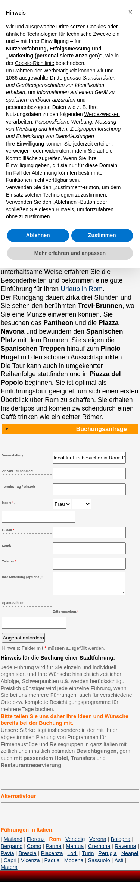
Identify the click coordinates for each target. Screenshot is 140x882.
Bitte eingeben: (65, 616)
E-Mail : (8, 530)
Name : (8, 502)
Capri (10, 865)
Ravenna (125, 851)
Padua (52, 865)
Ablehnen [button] (38, 235)
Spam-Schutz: (13, 607)
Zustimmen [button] (102, 235)
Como (34, 851)
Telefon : (9, 561)
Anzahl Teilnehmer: (17, 471)
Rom (55, 844)
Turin (88, 858)
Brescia (28, 858)
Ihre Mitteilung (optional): (22, 577)
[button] (130, 12)
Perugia (107, 858)
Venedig (75, 844)
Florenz (36, 844)
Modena (74, 865)
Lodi (72, 858)
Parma (53, 851)
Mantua (75, 851)
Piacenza (52, 858)
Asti (119, 865)
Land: (6, 546)
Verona (97, 844)
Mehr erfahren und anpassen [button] (70, 253)
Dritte (56, 78)
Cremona (99, 851)
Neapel (130, 858)
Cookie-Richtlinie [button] (34, 63)
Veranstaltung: (13, 455)
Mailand (13, 844)
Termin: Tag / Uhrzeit (18, 487)
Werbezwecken (101, 114)
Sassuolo (99, 865)
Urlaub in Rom (81, 289)
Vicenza (30, 865)
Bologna (120, 844)
